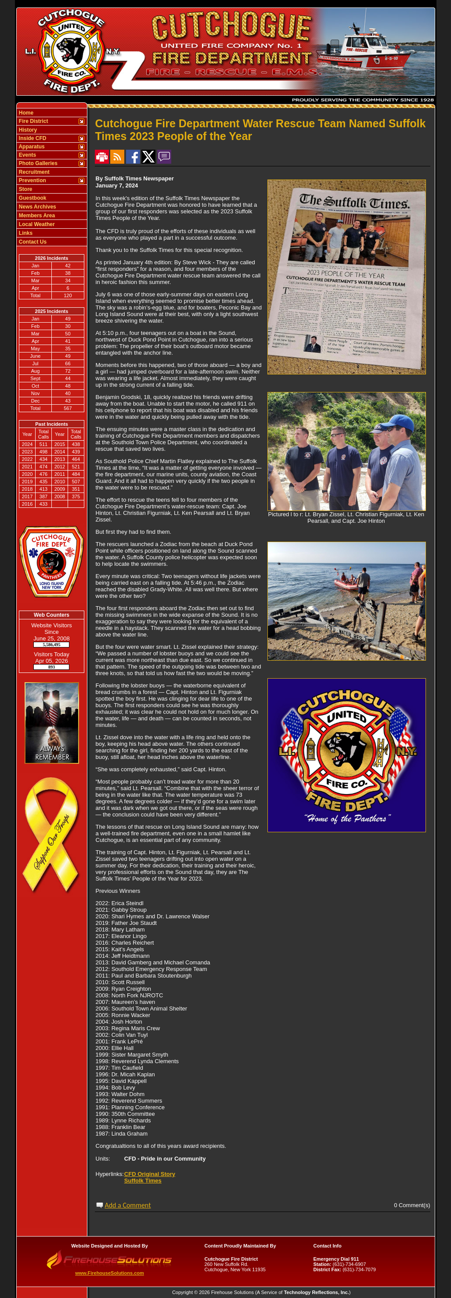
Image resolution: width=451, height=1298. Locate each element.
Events (27, 155)
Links (25, 233)
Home (26, 113)
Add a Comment (128, 1205)
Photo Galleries (38, 163)
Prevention (32, 180)
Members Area (36, 215)
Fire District (33, 121)
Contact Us (32, 242)
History (27, 130)
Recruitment (34, 172)
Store (25, 189)
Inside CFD (32, 138)
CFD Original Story (149, 1174)
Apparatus (31, 147)
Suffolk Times (143, 1180)
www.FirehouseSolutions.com (109, 1273)
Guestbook (32, 198)
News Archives (37, 207)
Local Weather (36, 224)
